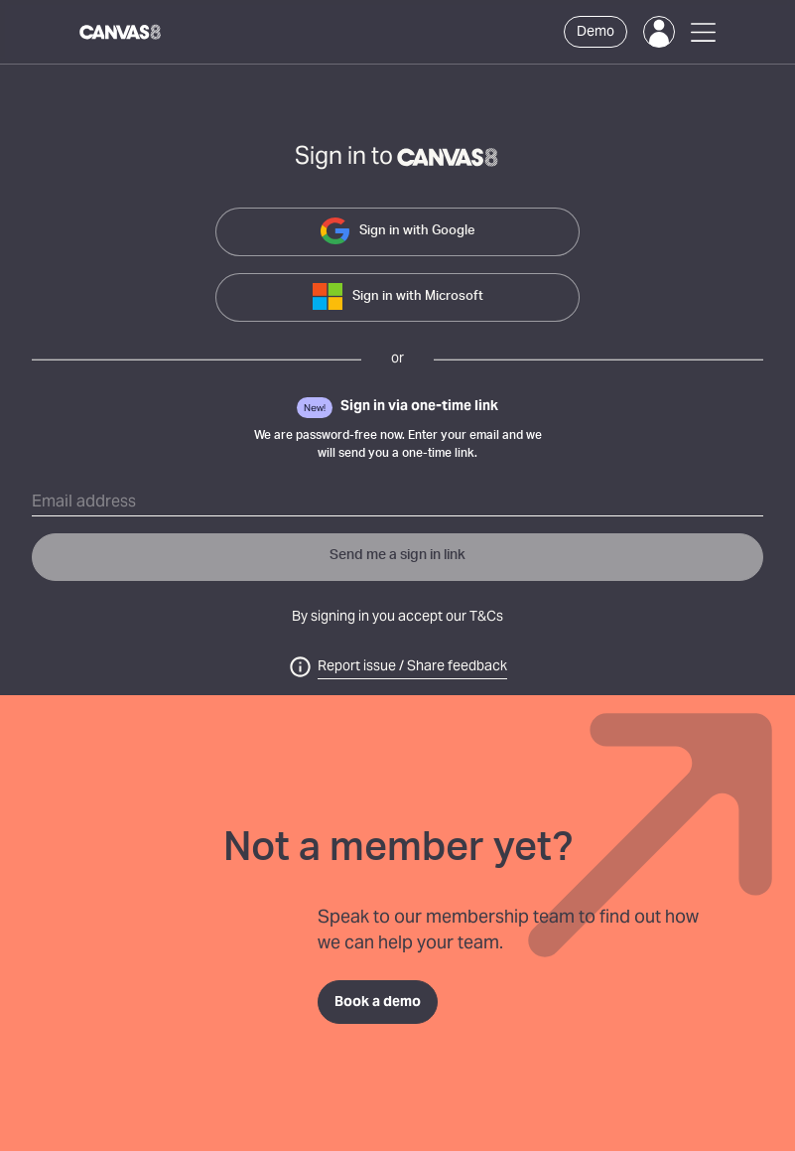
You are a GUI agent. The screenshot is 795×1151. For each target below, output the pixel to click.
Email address (84, 502)
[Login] (659, 32)
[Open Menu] (703, 32)
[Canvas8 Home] (121, 32)
